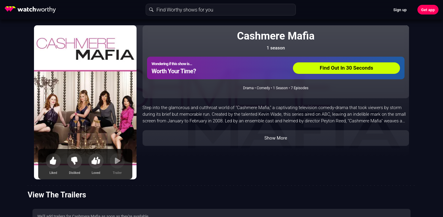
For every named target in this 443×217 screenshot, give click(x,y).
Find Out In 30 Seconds (346, 68)
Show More (275, 138)
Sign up (400, 10)
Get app (428, 10)
